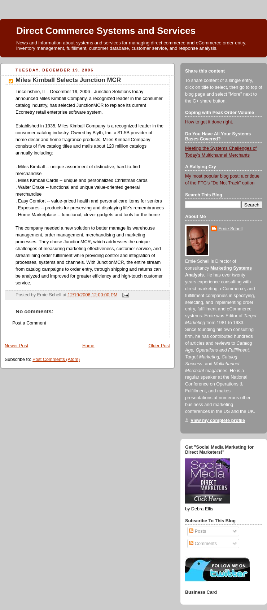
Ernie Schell (230, 228)
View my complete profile (218, 420)
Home (88, 345)
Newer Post (16, 345)
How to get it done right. (209, 122)
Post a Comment (29, 323)
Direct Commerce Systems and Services (106, 30)
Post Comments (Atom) (56, 359)
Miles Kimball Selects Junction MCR (68, 80)
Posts (197, 531)
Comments (202, 543)
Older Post (159, 345)
